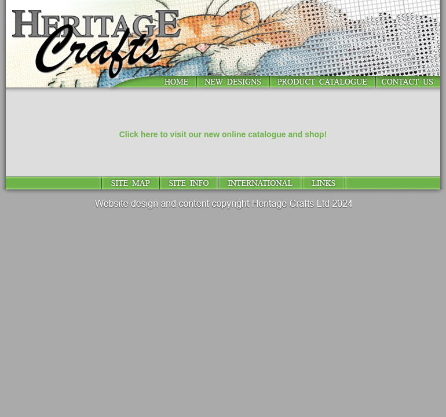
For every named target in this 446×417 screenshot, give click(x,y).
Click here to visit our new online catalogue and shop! (223, 134)
